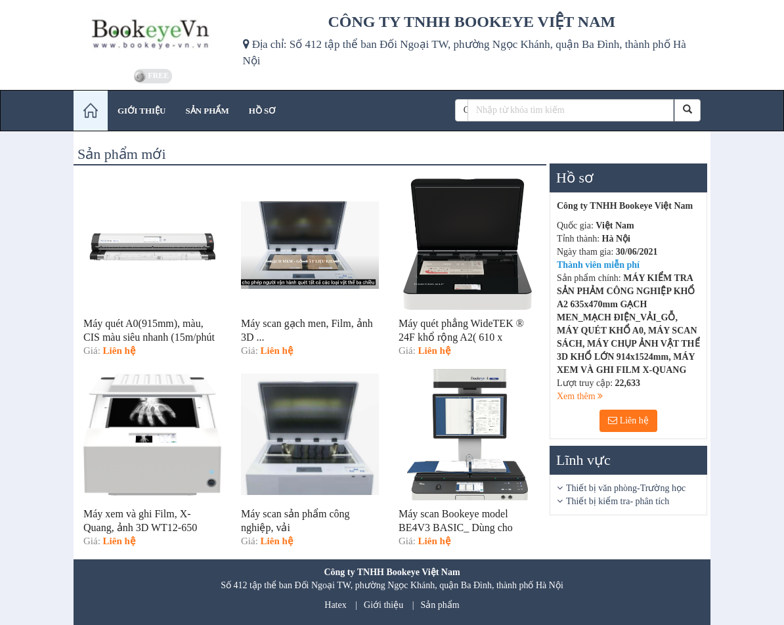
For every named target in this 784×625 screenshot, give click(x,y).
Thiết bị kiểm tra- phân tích (617, 501)
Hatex (335, 605)
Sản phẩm (440, 605)
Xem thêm (580, 396)
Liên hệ (628, 420)
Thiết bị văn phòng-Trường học (626, 488)
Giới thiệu (383, 605)
